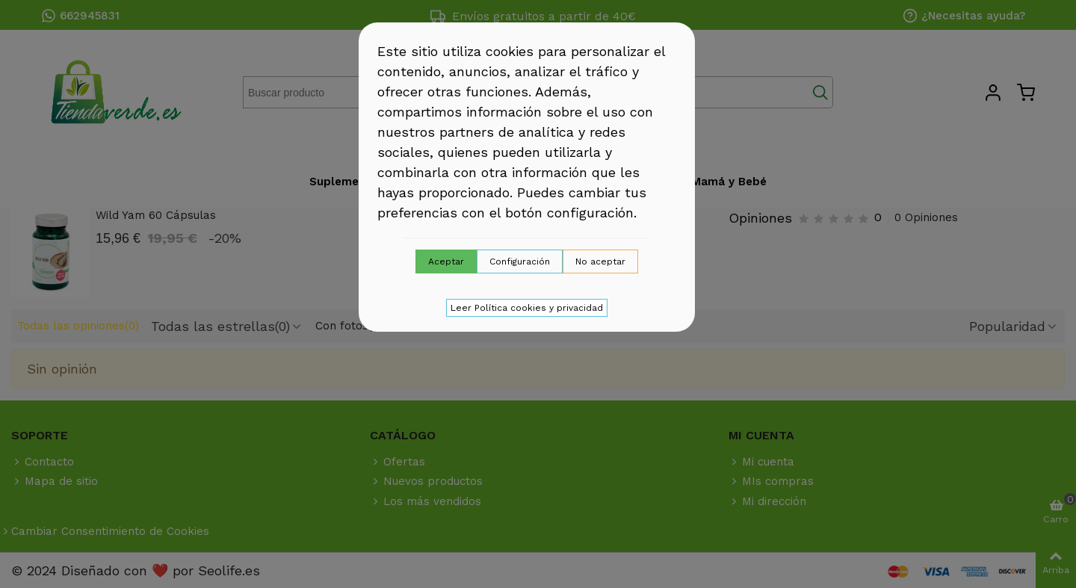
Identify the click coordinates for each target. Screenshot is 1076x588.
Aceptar (446, 261)
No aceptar (600, 261)
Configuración (519, 261)
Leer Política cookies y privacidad (527, 308)
